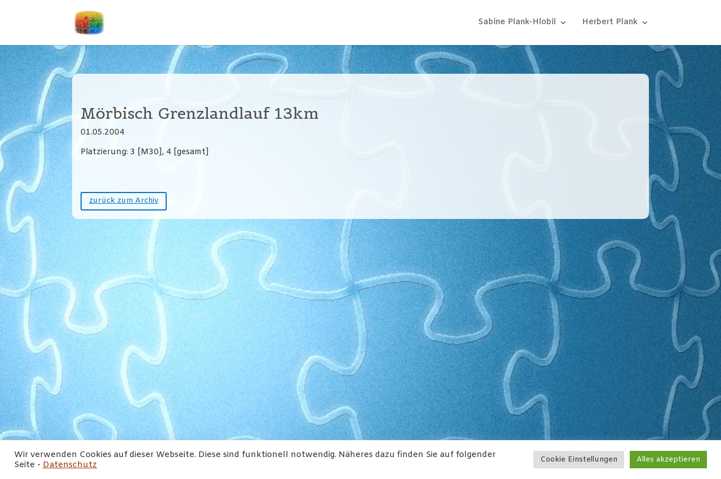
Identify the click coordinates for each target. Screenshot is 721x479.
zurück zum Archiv (123, 200)
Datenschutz (70, 465)
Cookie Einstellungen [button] (578, 459)
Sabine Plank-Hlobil (517, 23)
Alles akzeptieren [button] (668, 459)
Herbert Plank (610, 23)
